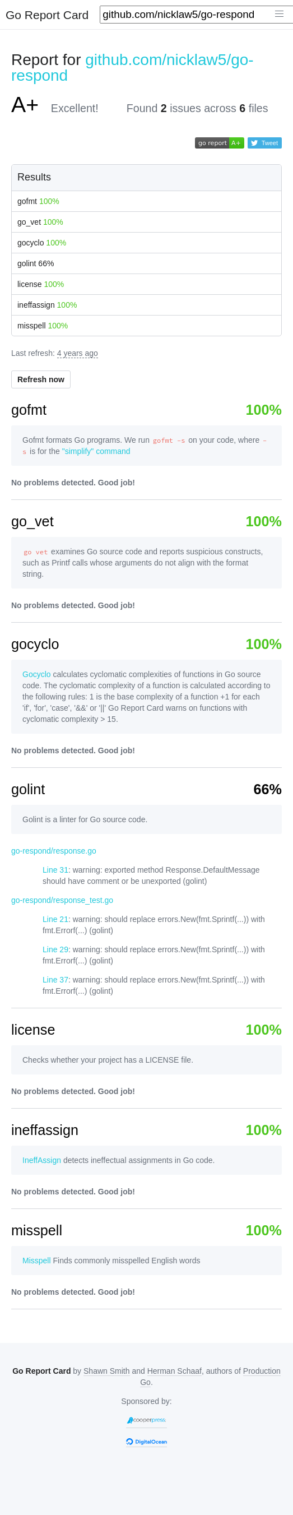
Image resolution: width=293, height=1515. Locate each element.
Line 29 (55, 949)
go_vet (40, 221)
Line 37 (55, 979)
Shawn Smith (106, 1370)
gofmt (38, 201)
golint (35, 263)
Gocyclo (36, 674)
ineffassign (47, 304)
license (40, 284)
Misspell (36, 1260)
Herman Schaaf (174, 1370)
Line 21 (55, 919)
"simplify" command (96, 451)
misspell (42, 325)
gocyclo (41, 242)
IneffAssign (41, 1160)
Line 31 (55, 869)
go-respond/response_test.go (62, 900)
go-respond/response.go (53, 850)
